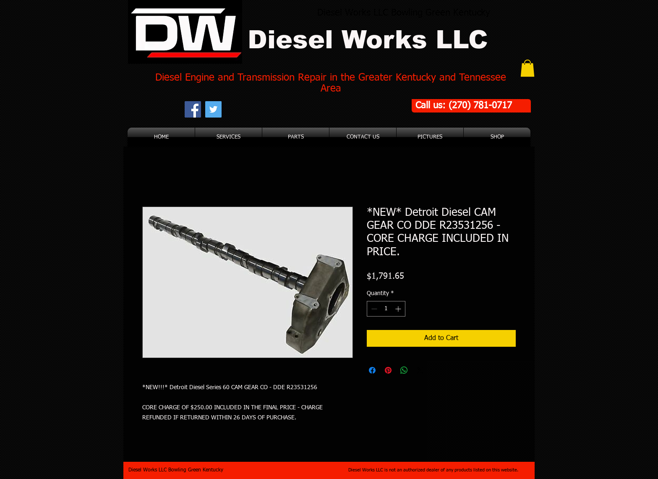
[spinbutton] (386, 308)
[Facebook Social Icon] (193, 109)
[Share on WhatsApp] (404, 370)
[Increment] (399, 308)
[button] (527, 68)
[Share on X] (420, 370)
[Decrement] (373, 308)
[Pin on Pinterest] (388, 370)
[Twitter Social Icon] (213, 109)
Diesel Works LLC (368, 40)
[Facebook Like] (274, 109)
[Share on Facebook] (372, 370)
